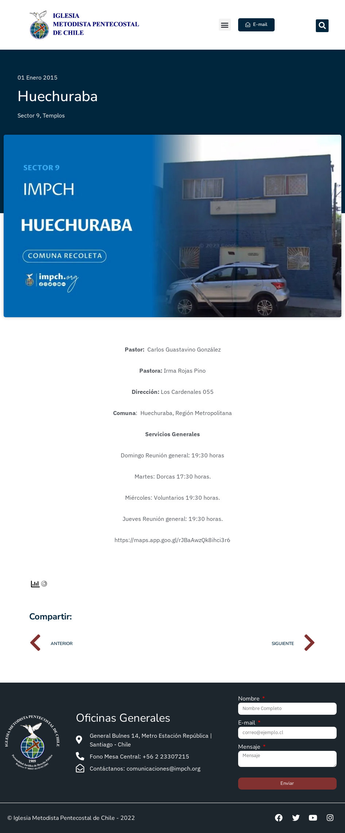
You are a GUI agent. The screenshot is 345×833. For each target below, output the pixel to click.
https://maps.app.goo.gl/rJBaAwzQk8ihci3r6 (172, 540)
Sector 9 (29, 115)
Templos (54, 115)
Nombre (249, 699)
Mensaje (250, 747)
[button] (225, 25)
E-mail (247, 723)
